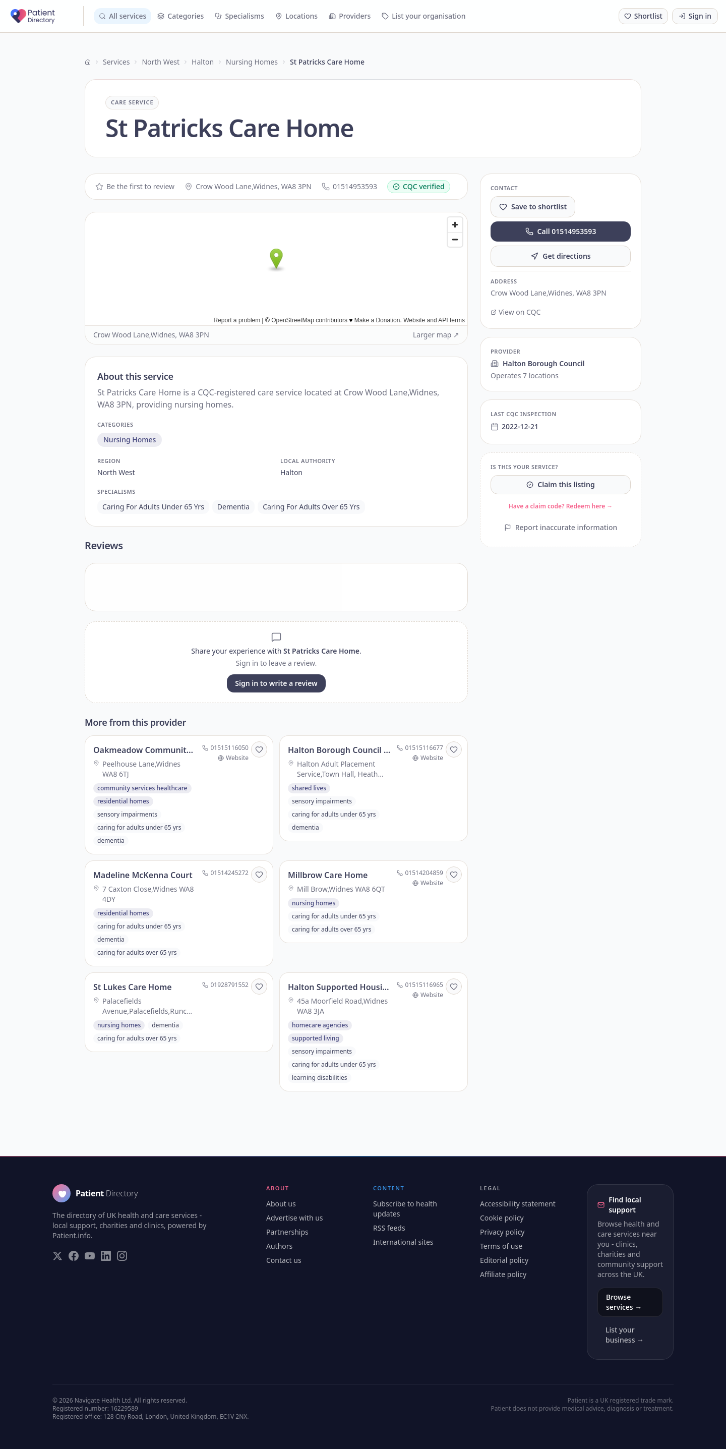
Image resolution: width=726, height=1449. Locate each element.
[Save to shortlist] (259, 749)
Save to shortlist (533, 206)
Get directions (560, 256)
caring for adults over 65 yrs (311, 506)
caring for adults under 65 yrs (153, 506)
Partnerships (287, 1232)
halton (291, 472)
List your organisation (423, 16)
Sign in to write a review (276, 683)
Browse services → (624, 1302)
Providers (350, 16)
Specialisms (239, 16)
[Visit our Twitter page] (57, 1256)
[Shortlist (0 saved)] (643, 16)
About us (281, 1203)
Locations (296, 16)
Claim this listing (560, 484)
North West (160, 62)
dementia (233, 506)
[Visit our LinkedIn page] (106, 1256)
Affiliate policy (503, 1274)
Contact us (283, 1260)
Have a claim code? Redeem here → (561, 506)
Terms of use (501, 1246)
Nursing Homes (252, 62)
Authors (279, 1246)
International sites (403, 1242)
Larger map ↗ (436, 334)
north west (116, 472)
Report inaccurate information (561, 527)
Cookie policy (502, 1218)
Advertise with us (294, 1218)
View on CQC (515, 312)
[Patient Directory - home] (46, 16)
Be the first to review (134, 186)
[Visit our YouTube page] (90, 1256)
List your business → (625, 1335)
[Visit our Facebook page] (74, 1256)
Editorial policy (504, 1260)
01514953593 (349, 186)
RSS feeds (389, 1228)
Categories (180, 16)
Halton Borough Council (538, 363)
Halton (203, 62)
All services (122, 16)
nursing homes (129, 439)
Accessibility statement (518, 1203)
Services (116, 62)
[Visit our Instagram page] (122, 1256)
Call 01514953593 (560, 231)
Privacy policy (502, 1232)
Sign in (695, 16)
